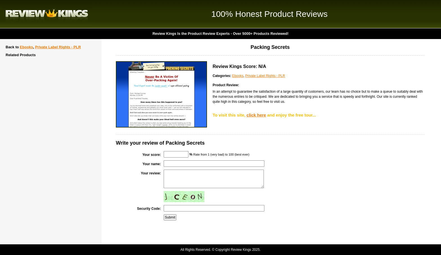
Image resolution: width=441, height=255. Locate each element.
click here (256, 115)
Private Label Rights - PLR (58, 47)
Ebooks (26, 47)
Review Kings (47, 14)
